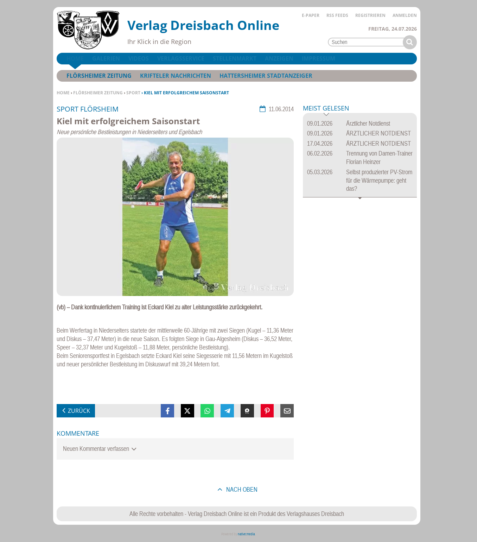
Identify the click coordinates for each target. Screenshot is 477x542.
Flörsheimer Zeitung (98, 93)
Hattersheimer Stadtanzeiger (266, 76)
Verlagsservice (180, 58)
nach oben (241, 489)
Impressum (318, 58)
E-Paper (310, 15)
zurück (79, 411)
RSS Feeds (337, 15)
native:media (246, 534)
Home (63, 93)
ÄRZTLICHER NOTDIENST (378, 133)
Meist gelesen (326, 108)
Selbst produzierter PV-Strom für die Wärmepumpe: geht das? (379, 180)
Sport (133, 93)
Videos (138, 58)
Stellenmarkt (234, 58)
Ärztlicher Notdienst (368, 123)
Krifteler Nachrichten (175, 76)
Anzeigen (279, 58)
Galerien (106, 58)
